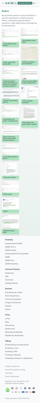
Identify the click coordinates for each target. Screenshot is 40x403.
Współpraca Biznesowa (14, 335)
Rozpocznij (9, 273)
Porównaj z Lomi (11, 348)
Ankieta (8, 306)
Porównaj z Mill (11, 351)
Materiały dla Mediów (13, 332)
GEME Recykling (11, 264)
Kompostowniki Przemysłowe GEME (16, 255)
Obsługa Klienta (11, 283)
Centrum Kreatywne (13, 299)
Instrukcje (9, 280)
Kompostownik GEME (13, 243)
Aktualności (9, 325)
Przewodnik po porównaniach (17, 345)
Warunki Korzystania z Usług (15, 370)
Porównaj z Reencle (13, 355)
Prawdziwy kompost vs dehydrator (19, 358)
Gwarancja (8, 373)
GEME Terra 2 (10, 247)
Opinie (7, 309)
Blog (7, 322)
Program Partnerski (13, 302)
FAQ (6, 276)
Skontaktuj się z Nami (13, 292)
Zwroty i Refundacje (12, 376)
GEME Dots (9, 260)
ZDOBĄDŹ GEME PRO (25, 3)
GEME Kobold (10, 250)
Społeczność (10, 329)
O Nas (7, 318)
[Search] (15, 3)
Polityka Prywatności (12, 366)
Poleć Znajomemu (12, 296)
